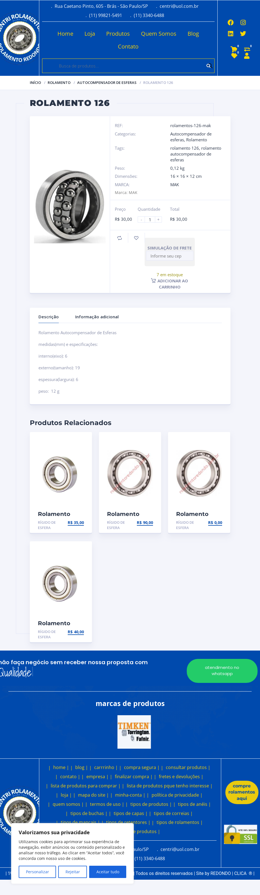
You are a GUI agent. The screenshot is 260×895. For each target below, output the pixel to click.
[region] (72, 853)
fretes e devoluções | (181, 776)
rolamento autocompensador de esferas (195, 154)
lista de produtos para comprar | (86, 786)
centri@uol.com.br (179, 6)
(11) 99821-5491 (105, 15)
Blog (180, 33)
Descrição (48, 316)
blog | (81, 767)
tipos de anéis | (194, 804)
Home (52, 33)
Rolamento (59, 82)
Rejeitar (72, 871)
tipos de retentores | (128, 822)
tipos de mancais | (80, 822)
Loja (77, 33)
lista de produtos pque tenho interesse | (170, 786)
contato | (70, 776)
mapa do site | (93, 795)
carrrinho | (106, 767)
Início (35, 82)
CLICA (243, 873)
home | (61, 767)
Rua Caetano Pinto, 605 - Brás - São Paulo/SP (101, 6)
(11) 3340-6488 (149, 15)
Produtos (105, 33)
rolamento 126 (184, 148)
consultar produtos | (188, 767)
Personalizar (37, 871)
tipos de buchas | (89, 813)
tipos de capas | (131, 813)
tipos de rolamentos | (180, 822)
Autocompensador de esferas (107, 82)
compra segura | (142, 767)
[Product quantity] (152, 219)
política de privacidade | (177, 795)
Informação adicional (97, 316)
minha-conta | (130, 795)
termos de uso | (107, 804)
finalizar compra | (134, 776)
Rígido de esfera (47, 525)
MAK (174, 184)
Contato (115, 46)
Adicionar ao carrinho (169, 284)
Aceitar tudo (107, 871)
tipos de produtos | (151, 804)
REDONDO (220, 873)
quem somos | (68, 804)
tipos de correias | (173, 813)
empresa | (97, 776)
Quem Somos (146, 33)
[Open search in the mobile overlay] (128, 66)
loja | (66, 795)
